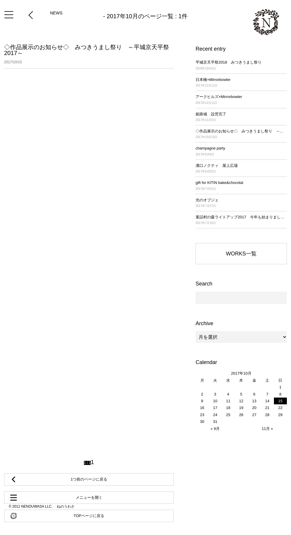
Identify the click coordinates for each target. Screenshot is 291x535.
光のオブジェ (241, 203)
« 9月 (215, 428)
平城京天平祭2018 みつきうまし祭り (241, 65)
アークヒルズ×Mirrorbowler (241, 99)
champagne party (241, 151)
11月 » (267, 428)
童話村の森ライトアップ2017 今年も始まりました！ (241, 220)
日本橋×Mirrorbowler (241, 82)
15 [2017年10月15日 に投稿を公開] (280, 401)
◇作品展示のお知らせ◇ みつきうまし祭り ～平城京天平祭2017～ (89, 54)
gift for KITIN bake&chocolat (241, 185)
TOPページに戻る (89, 516)
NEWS (56, 13)
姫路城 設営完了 (241, 117)
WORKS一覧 (241, 254)
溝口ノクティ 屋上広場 (241, 168)
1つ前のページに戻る (89, 479)
